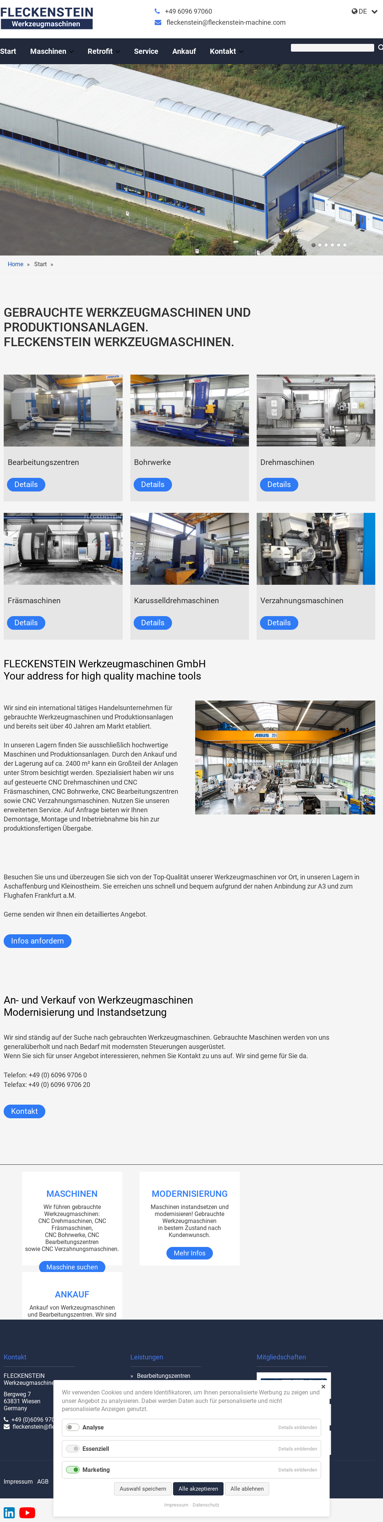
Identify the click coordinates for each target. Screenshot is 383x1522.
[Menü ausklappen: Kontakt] (241, 51)
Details (26, 484)
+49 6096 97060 (188, 11)
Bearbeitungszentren (163, 1375)
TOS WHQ (338, 245)
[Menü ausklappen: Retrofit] (117, 51)
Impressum (18, 1481)
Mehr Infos (189, 1253)
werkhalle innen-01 (332, 245)
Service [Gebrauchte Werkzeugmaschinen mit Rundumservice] (146, 51)
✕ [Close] (323, 1386)
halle (313, 245)
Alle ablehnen (247, 1488)
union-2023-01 (326, 245)
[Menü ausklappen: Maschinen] (71, 51)
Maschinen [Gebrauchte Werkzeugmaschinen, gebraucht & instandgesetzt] (48, 51)
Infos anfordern (37, 941)
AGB (43, 1481)
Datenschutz (206, 1505)
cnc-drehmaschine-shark (345, 245)
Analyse (93, 1427)
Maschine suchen (72, 1267)
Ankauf (184, 51)
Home (15, 264)
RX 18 (319, 245)
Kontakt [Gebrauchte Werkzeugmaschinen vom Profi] (223, 51)
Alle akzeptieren (198, 1488)
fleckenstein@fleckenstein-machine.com (226, 22)
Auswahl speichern (143, 1488)
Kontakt (24, 1111)
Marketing (96, 1469)
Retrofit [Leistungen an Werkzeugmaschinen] (100, 51)
